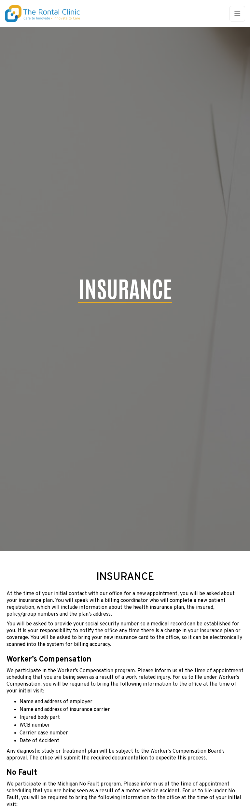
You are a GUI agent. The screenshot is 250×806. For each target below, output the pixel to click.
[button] (237, 13)
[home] (45, 13)
